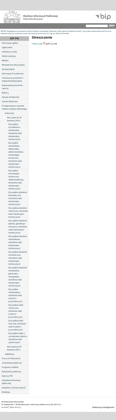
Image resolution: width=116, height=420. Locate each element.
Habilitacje (9, 354)
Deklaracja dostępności (103, 407)
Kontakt (5, 407)
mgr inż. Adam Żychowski (59, 33)
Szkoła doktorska (10, 101)
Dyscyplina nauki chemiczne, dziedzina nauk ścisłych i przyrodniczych (15, 311)
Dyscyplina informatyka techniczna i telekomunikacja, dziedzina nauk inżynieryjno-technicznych (16, 179)
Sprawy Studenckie (10, 97)
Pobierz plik (37, 43)
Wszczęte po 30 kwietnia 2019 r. (14, 348)
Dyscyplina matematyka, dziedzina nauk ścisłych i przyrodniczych (15, 295)
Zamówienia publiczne (12, 362)
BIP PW (3, 31)
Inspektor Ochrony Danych (14, 387)
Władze (5, 60)
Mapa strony (15, 407)
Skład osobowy (9, 56)
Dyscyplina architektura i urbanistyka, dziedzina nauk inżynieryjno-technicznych (15, 132)
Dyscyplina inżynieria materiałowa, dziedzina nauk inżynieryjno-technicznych (17, 242)
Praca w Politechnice (11, 358)
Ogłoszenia (7, 47)
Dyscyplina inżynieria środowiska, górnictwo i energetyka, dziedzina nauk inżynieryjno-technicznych (17, 276)
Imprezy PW (7, 376)
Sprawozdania (8, 69)
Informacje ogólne (10, 43)
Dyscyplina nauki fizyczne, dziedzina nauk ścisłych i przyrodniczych (17, 325)
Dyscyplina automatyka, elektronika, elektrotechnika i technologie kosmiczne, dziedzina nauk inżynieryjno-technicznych (16, 155)
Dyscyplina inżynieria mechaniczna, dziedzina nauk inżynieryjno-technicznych (17, 258)
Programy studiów (10, 367)
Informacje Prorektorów (13, 73)
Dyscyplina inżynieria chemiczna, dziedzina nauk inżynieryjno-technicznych (18, 213)
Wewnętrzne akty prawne (13, 64)
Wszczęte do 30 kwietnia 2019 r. (70, 31)
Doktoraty (53, 31)
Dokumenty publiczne (11, 371)
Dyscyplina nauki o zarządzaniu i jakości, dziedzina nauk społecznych (17, 338)
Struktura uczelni (9, 51)
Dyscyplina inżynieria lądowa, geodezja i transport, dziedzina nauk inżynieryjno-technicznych (17, 226)
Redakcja (6, 392)
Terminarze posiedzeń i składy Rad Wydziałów (12, 80)
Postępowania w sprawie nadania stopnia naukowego (27, 31)
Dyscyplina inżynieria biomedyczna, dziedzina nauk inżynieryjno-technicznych (17, 198)
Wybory (5, 92)
